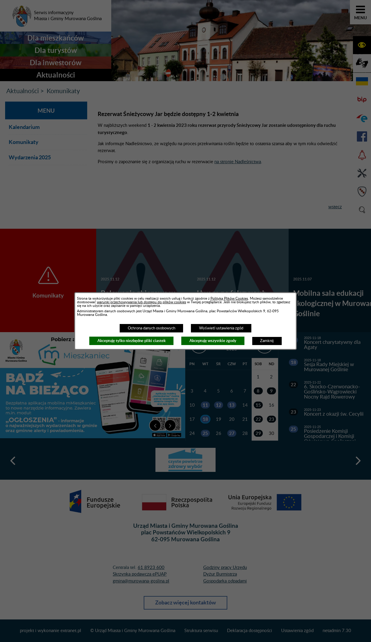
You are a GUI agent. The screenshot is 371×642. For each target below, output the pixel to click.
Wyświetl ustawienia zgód (221, 328)
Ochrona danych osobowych (151, 328)
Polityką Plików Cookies (229, 298)
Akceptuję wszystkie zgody (212, 340)
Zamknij (267, 341)
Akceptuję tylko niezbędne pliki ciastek (131, 340)
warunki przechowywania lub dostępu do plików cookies (141, 302)
